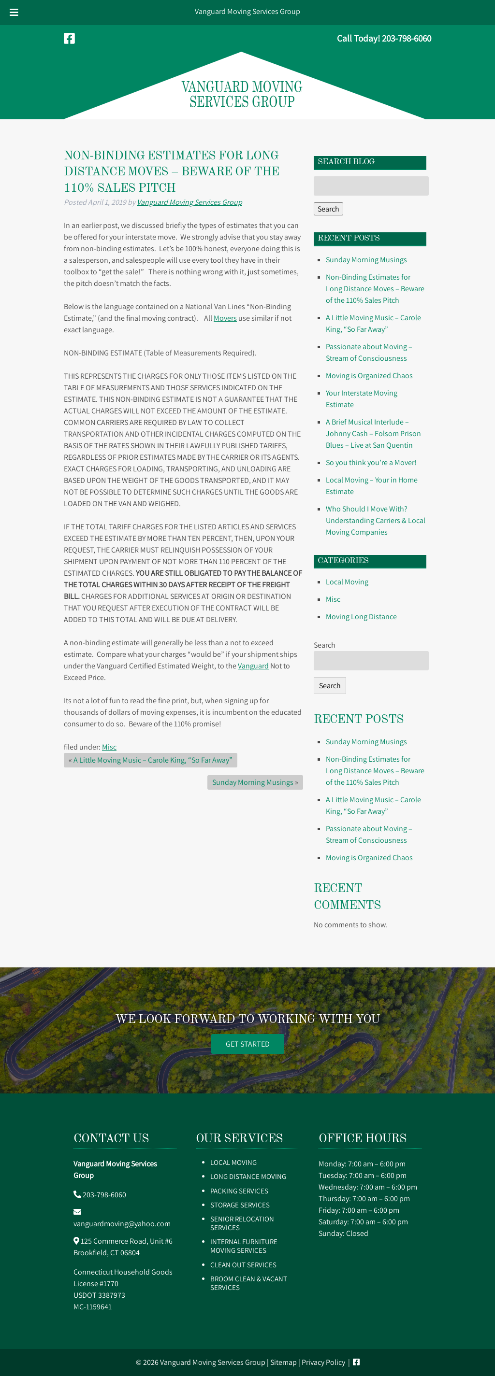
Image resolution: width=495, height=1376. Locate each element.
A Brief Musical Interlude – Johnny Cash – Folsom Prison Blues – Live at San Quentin (373, 433)
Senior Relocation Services (242, 1223)
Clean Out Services (243, 1264)
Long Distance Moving (248, 1176)
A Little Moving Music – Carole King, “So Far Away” (153, 760)
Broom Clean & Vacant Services (248, 1283)
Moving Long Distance (361, 616)
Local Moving (347, 582)
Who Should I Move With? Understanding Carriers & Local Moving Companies (375, 520)
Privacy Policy (323, 1362)
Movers (225, 318)
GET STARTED (248, 1044)
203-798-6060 (104, 1195)
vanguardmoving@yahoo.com (122, 1224)
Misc (109, 747)
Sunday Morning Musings (252, 782)
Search (328, 209)
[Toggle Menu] (14, 12)
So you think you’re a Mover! (371, 462)
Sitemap (283, 1362)
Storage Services (240, 1204)
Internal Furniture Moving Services (243, 1246)
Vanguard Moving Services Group (247, 11)
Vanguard (253, 666)
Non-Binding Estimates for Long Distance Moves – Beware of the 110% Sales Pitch (375, 288)
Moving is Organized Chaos (369, 375)
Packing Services (239, 1190)
